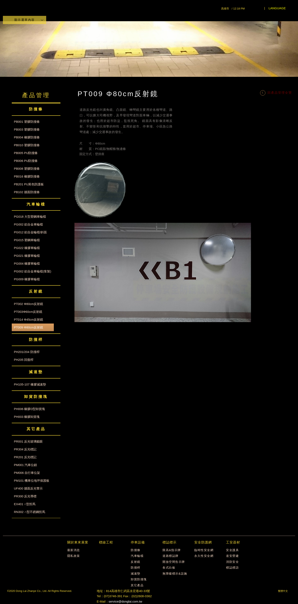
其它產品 (137, 585)
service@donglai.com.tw (125, 601)
